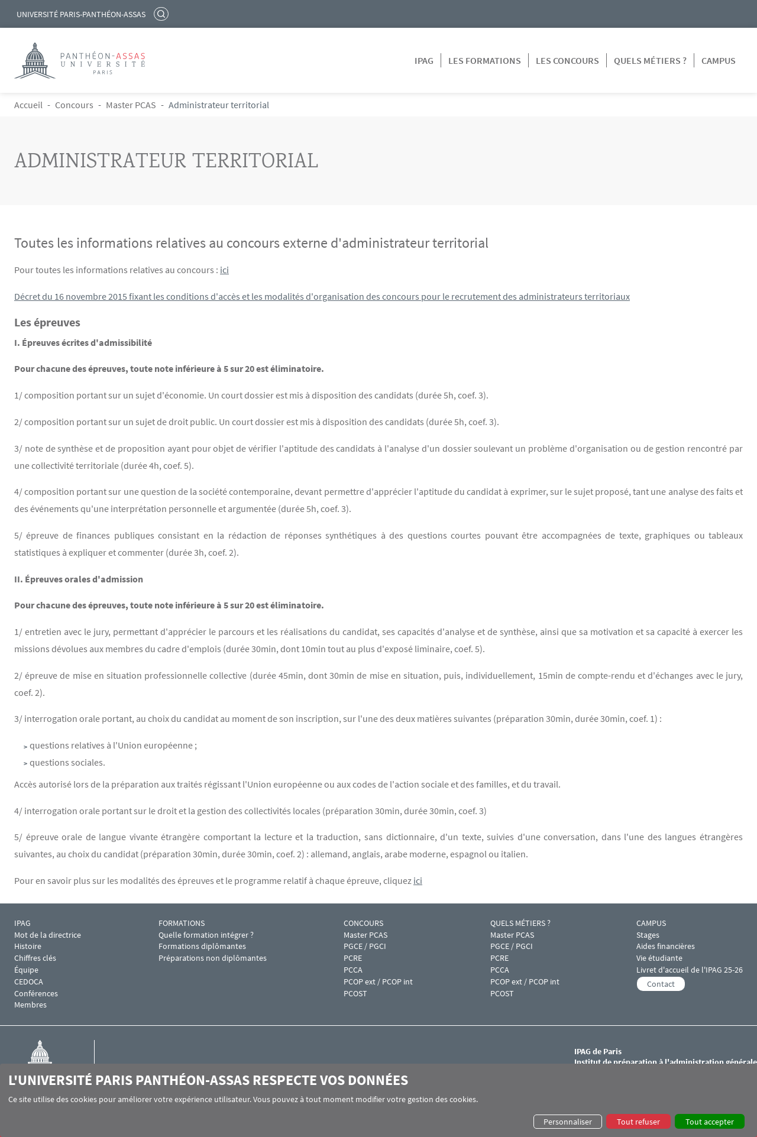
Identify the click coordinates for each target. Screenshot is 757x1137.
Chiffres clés (35, 958)
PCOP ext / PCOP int (378, 982)
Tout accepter (709, 1121)
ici (224, 270)
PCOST (355, 994)
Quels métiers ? (650, 60)
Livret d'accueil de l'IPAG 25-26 (689, 970)
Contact (661, 984)
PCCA (353, 970)
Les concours (567, 60)
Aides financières (665, 946)
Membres (30, 1005)
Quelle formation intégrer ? (206, 935)
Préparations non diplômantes (212, 958)
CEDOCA (28, 982)
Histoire (27, 946)
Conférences (36, 994)
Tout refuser (638, 1121)
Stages (647, 935)
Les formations (484, 60)
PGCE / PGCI (365, 946)
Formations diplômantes (202, 946)
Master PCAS (131, 105)
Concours (74, 105)
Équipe (26, 970)
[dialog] (378, 1100)
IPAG (424, 60)
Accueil (28, 105)
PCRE (353, 958)
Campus (718, 60)
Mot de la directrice (47, 935)
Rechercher (163, 13)
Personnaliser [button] (568, 1121)
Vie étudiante (659, 958)
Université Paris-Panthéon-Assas (81, 14)
